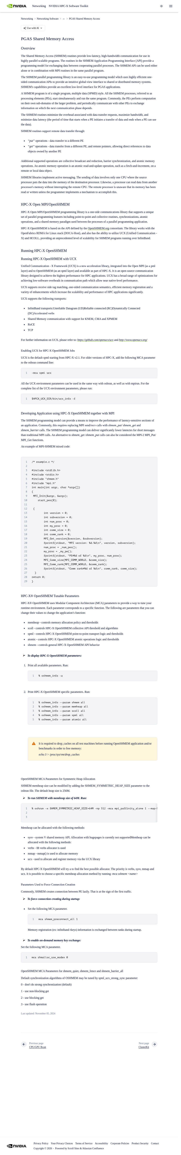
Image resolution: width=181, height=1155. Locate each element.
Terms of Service (83, 1143)
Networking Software (47, 18)
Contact (155, 1143)
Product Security (140, 1143)
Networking (39, 6)
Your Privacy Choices (62, 1143)
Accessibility (101, 1143)
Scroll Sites (73, 1148)
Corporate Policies (120, 1143)
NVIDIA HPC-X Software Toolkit (68, 6)
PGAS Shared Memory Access (84, 18)
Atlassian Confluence (93, 1148)
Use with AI (33, 28)
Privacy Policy (41, 1143)
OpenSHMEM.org (98, 228)
